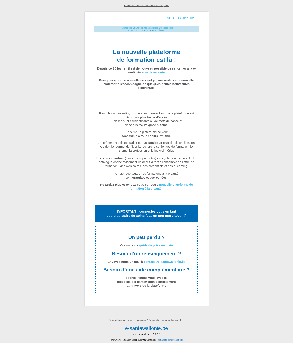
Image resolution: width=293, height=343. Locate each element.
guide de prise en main (156, 245)
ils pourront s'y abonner (154, 30)
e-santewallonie (153, 72)
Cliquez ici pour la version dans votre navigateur (146, 5)
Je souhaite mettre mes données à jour (166, 320)
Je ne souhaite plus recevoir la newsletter (127, 320)
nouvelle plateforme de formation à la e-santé (161, 186)
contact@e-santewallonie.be (164, 261)
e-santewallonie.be (146, 328)
